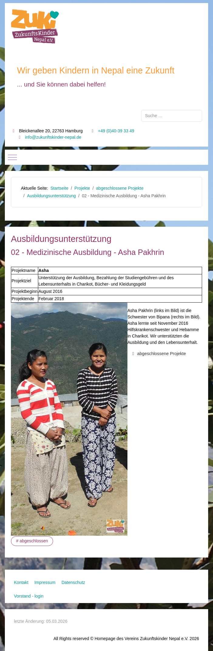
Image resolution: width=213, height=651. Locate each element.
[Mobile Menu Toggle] (12, 157)
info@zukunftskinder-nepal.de (53, 137)
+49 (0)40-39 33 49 (116, 130)
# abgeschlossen (32, 540)
